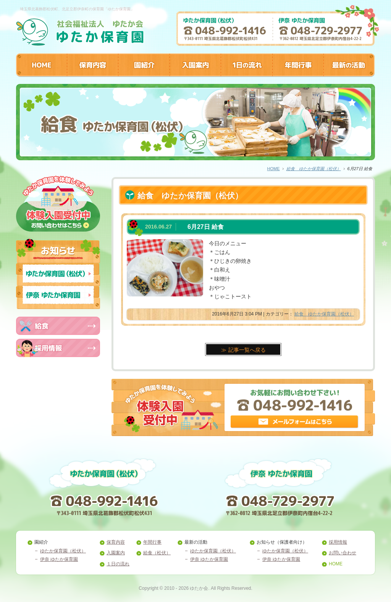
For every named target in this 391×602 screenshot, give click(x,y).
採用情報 (338, 542)
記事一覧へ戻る (247, 350)
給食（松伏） (157, 552)
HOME (273, 168)
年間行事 (152, 542)
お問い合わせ (342, 552)
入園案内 (116, 552)
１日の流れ (118, 564)
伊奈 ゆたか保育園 (59, 559)
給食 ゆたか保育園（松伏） (313, 168)
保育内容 (116, 542)
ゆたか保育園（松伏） (63, 551)
